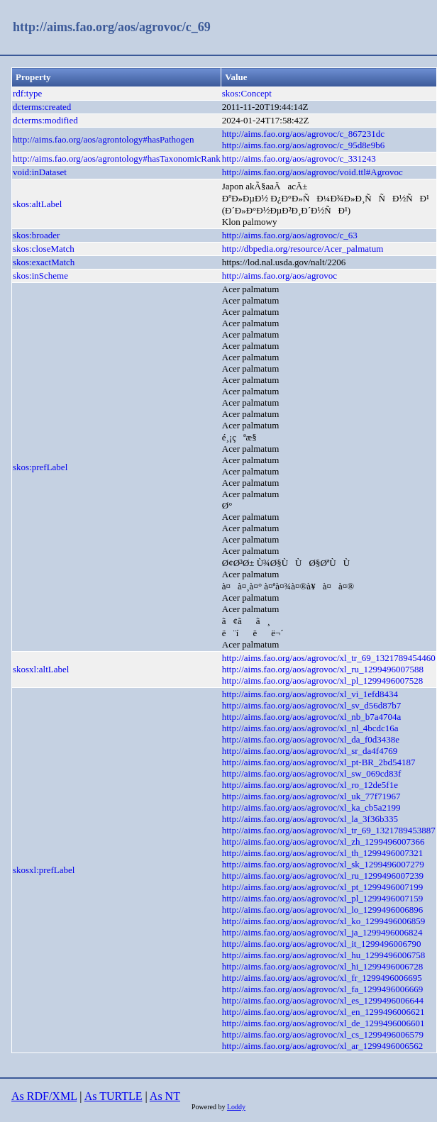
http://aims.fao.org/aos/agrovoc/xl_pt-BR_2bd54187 (319, 762)
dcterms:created (42, 106)
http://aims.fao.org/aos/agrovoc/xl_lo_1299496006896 (323, 909)
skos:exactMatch (43, 262)
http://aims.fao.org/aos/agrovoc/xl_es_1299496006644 (323, 1000)
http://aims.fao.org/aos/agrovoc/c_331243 (299, 158)
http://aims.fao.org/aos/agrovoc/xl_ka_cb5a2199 (311, 807)
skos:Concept (247, 93)
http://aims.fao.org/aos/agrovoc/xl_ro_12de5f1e (310, 784)
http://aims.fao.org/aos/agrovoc (279, 275)
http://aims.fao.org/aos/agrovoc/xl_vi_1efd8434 (310, 694)
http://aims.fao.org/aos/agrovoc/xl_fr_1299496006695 (322, 977)
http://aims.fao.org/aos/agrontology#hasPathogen (103, 139)
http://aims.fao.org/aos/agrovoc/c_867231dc (303, 133)
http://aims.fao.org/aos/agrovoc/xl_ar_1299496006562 (323, 1045)
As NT (165, 1096)
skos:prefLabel (40, 467)
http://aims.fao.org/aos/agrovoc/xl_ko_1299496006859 (323, 921)
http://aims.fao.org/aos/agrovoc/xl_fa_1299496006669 (323, 989)
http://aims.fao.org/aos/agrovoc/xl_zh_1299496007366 (323, 841)
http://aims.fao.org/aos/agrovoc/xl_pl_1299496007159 (323, 898)
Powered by (209, 1107)
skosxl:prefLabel (43, 870)
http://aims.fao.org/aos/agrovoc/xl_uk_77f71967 (311, 796)
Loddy (236, 1107)
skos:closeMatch (43, 248)
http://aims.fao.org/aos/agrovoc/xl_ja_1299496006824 (322, 932)
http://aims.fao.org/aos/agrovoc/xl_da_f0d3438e (310, 739)
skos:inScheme (40, 275)
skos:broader (36, 235)
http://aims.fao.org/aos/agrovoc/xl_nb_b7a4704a (312, 716)
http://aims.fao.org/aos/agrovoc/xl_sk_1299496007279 (323, 864)
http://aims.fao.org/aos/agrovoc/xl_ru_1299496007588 (323, 669)
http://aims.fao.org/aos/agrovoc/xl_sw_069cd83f (312, 773)
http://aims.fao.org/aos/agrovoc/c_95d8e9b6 (303, 145)
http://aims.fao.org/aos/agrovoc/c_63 (290, 235)
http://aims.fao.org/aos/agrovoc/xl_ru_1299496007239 (323, 875)
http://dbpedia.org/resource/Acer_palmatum (303, 248)
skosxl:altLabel (41, 669)
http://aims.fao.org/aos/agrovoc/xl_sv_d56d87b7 (312, 705)
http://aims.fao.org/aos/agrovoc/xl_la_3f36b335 (310, 818)
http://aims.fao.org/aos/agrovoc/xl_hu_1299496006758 (323, 955)
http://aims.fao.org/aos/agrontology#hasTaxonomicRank (117, 158)
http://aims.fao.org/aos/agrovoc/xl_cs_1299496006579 (323, 1034)
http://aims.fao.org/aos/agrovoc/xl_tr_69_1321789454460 (329, 657)
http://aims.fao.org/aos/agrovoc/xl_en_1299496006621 (323, 1011)
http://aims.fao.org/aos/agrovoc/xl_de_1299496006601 (323, 1023)
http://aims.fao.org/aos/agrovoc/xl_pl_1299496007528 (323, 680)
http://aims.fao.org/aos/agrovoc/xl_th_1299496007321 (323, 853)
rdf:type (27, 93)
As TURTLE (113, 1096)
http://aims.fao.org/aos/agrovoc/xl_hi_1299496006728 (323, 966)
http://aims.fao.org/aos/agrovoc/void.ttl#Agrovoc (312, 172)
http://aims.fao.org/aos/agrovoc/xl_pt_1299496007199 (323, 887)
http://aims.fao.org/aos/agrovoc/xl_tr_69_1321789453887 (329, 830)
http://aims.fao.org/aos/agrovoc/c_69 (112, 27)
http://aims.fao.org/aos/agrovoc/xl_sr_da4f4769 (309, 750)
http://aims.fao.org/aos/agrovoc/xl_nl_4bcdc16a (310, 728)
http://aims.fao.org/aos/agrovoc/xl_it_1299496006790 (321, 943)
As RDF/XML (44, 1096)
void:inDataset (40, 172)
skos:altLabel (37, 204)
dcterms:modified (45, 120)
